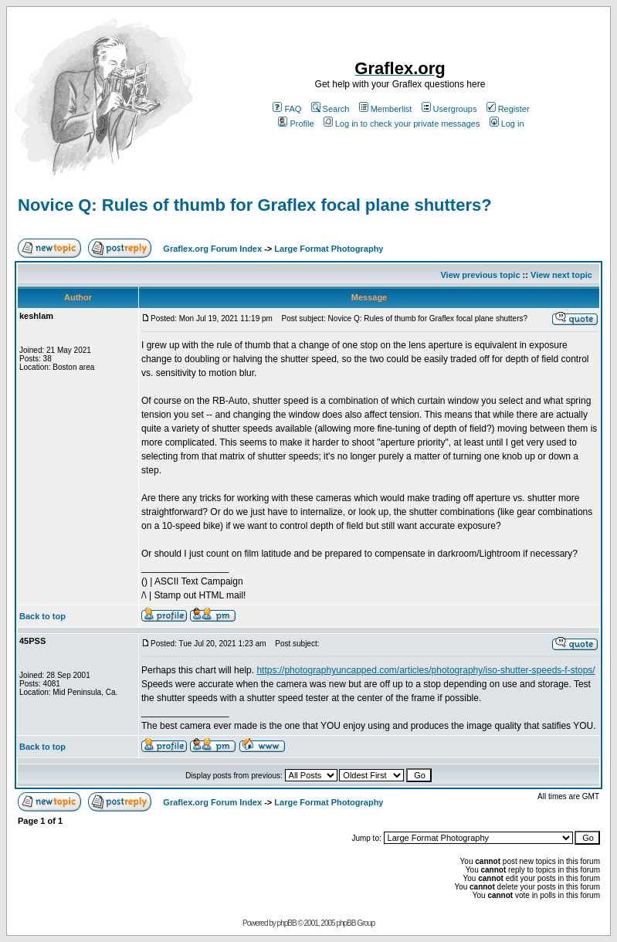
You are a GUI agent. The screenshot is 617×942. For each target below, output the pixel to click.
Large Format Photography (328, 248)
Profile (296, 123)
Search (330, 109)
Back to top (42, 616)
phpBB (287, 923)
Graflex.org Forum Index (212, 248)
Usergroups (449, 109)
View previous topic (480, 275)
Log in (507, 123)
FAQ (287, 109)
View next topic (561, 275)
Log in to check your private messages (402, 123)
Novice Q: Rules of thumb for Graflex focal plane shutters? (255, 205)
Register (508, 109)
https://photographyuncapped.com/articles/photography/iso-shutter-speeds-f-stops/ (425, 670)
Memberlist (385, 109)
